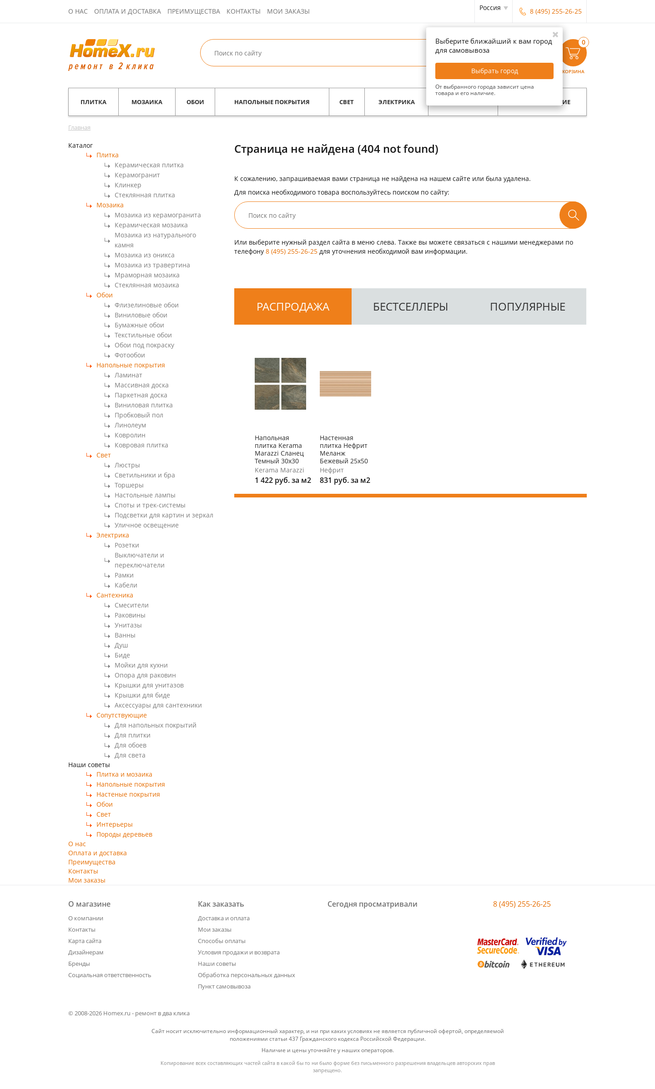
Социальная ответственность (109, 975)
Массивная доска (142, 385)
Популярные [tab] (527, 306)
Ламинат (128, 375)
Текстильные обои (143, 335)
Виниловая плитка (144, 405)
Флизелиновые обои (147, 305)
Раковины (130, 615)
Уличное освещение (147, 525)
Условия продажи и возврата (239, 952)
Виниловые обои (141, 315)
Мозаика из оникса (145, 255)
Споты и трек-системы (150, 505)
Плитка (93, 102)
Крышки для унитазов (149, 685)
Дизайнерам (86, 952)
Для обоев (130, 745)
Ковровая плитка (141, 445)
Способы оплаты (222, 941)
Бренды (79, 963)
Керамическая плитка (149, 165)
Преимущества (193, 11)
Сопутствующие (121, 715)
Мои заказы (288, 11)
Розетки (127, 545)
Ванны (125, 635)
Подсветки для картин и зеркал (164, 515)
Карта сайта (84, 941)
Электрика (396, 102)
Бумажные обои (139, 325)
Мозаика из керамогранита (158, 215)
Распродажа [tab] (293, 306)
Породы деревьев (124, 834)
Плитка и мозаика (124, 774)
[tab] (293, 306)
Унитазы (128, 625)
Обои (195, 102)
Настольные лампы (145, 495)
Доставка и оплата (224, 918)
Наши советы (217, 963)
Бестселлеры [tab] (410, 306)
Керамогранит (137, 175)
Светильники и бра (145, 475)
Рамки (124, 575)
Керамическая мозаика (151, 225)
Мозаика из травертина (152, 265)
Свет (346, 102)
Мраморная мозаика (147, 275)
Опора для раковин (145, 675)
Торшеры (129, 485)
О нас (78, 11)
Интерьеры (114, 824)
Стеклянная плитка (145, 195)
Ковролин (130, 435)
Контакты (244, 11)
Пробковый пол (139, 415)
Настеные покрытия (128, 794)
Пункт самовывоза (224, 986)
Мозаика (146, 102)
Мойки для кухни (141, 665)
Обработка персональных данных (246, 975)
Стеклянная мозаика (147, 285)
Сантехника (114, 595)
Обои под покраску (144, 345)
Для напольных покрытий (155, 725)
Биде (122, 655)
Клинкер (128, 185)
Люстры (127, 465)
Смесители (132, 605)
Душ (121, 645)
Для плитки (133, 735)
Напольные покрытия (272, 102)
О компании (85, 918)
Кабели (126, 585)
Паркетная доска (141, 395)
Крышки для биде (142, 695)
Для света (130, 755)
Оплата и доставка (127, 11)
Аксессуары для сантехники (158, 705)
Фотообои (130, 355)
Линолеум (130, 425)
